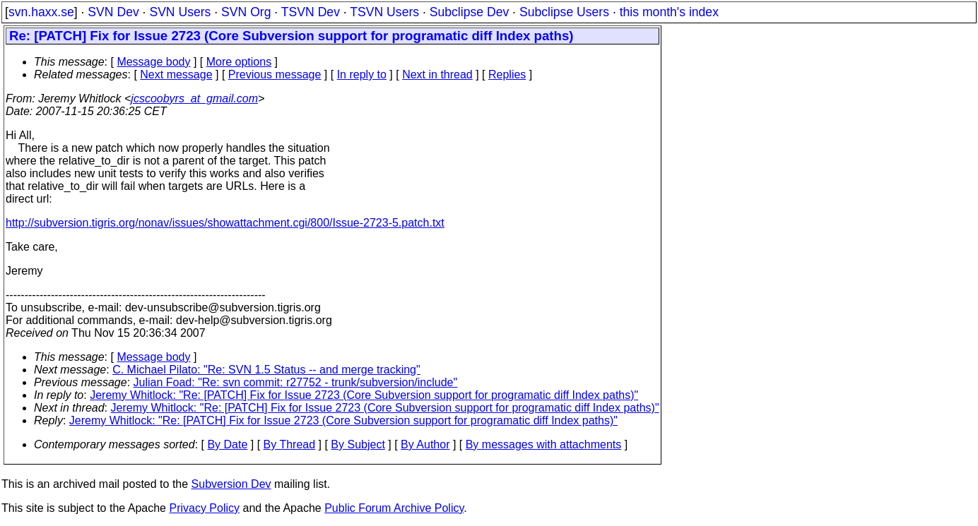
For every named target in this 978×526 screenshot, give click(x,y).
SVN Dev (113, 12)
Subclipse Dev (469, 12)
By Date (227, 444)
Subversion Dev (231, 484)
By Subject (357, 444)
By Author (425, 444)
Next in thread (437, 74)
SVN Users (180, 12)
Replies (507, 74)
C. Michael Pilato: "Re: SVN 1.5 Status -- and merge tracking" (266, 370)
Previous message (275, 74)
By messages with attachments (544, 444)
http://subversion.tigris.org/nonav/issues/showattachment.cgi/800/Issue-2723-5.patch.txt (225, 223)
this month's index (669, 12)
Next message (176, 74)
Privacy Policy (204, 508)
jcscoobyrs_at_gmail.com (194, 98)
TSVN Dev (310, 12)
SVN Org (246, 12)
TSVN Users (384, 12)
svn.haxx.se (41, 12)
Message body (153, 62)
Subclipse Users (564, 12)
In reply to (362, 74)
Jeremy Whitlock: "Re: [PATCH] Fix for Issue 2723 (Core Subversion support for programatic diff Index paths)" (364, 395)
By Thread (290, 444)
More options (239, 62)
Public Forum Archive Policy (394, 508)
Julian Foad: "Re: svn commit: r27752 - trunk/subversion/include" (296, 382)
